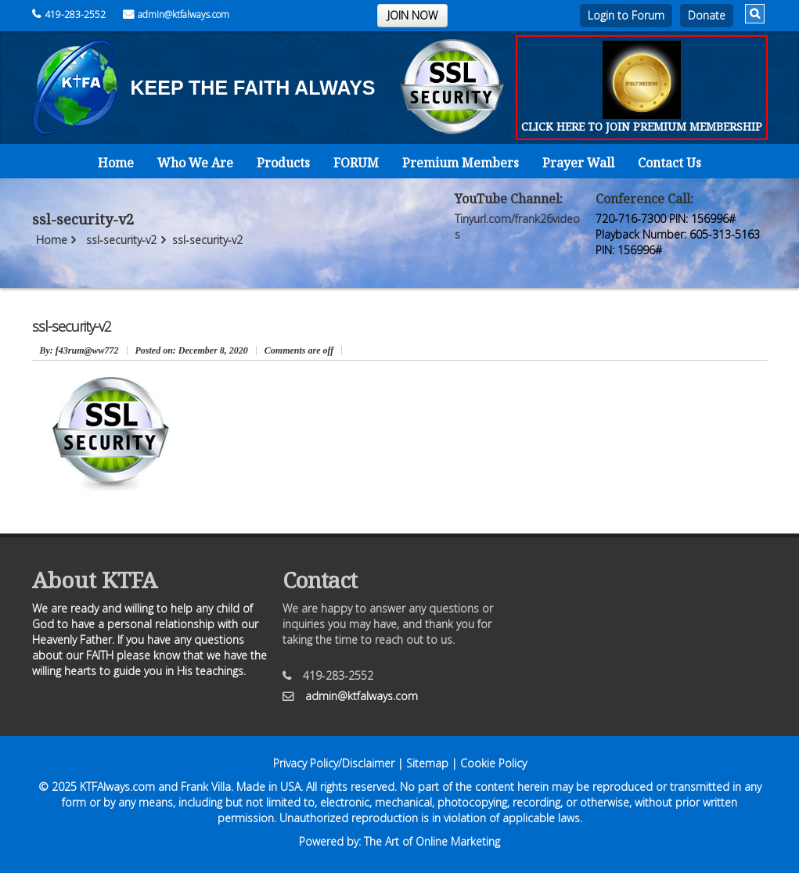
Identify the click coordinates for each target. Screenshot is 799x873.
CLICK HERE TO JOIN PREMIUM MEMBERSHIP (641, 126)
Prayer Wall (578, 162)
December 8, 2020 (191, 350)
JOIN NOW (412, 15)
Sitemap (427, 763)
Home (116, 162)
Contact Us (669, 162)
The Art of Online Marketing (432, 841)
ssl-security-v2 (121, 239)
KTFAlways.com (117, 786)
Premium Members (460, 162)
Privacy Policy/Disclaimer (333, 763)
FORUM (356, 162)
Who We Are (195, 162)
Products (283, 162)
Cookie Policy (493, 763)
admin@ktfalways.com (176, 14)
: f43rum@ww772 (79, 350)
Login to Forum (626, 15)
